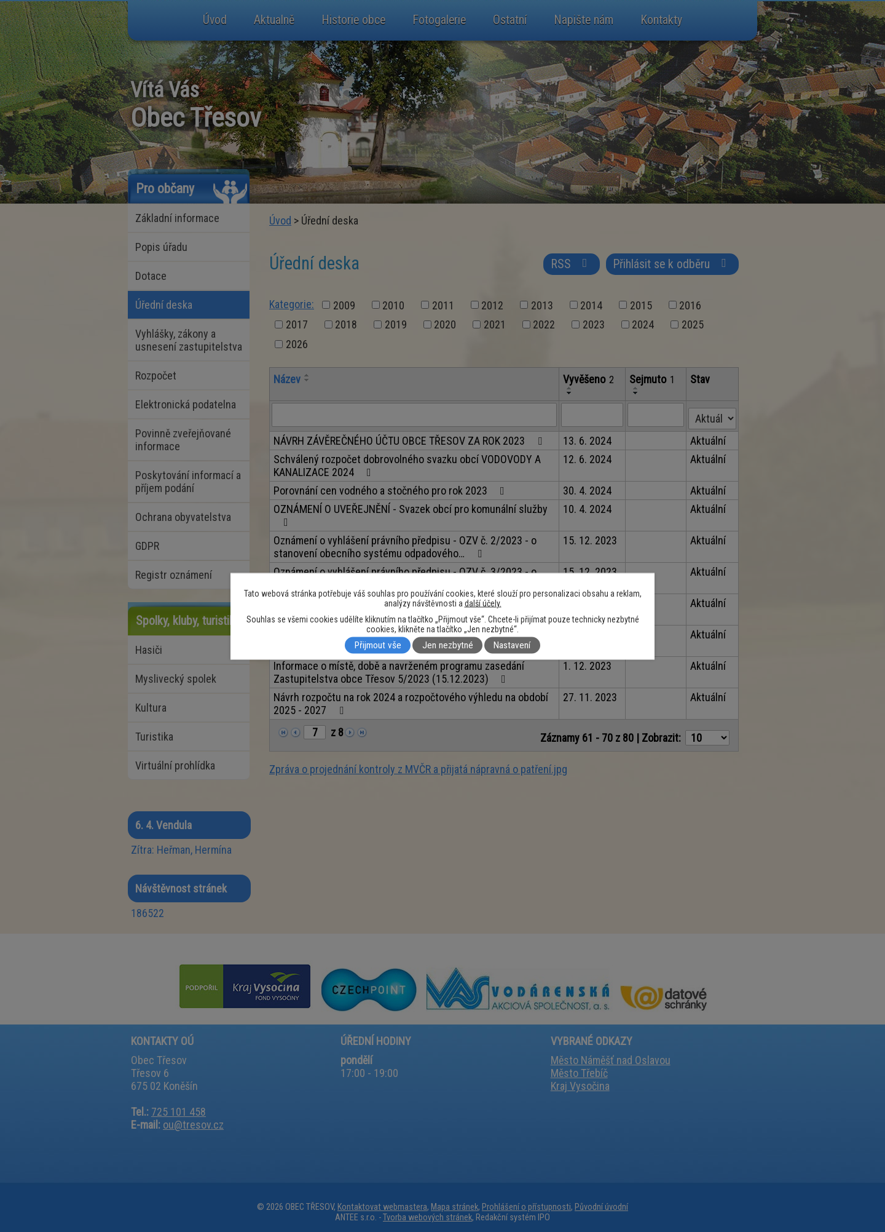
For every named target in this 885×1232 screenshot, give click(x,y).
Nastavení (512, 645)
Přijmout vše (378, 645)
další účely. (483, 603)
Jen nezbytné (447, 645)
